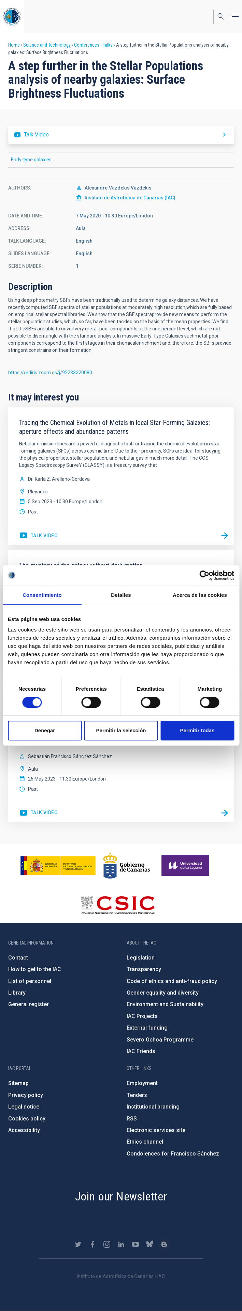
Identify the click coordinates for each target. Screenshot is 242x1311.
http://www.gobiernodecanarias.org (127, 865)
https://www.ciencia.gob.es (58, 865)
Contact (18, 957)
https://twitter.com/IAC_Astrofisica (78, 1244)
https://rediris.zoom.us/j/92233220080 (50, 372)
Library (17, 992)
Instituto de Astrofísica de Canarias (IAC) (130, 197)
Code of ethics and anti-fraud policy (172, 981)
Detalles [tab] (121, 595)
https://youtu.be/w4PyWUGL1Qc (121, 134)
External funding (147, 1028)
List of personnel (29, 981)
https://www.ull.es (186, 865)
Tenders (137, 1095)
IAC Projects (142, 1016)
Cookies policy (26, 1118)
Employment (142, 1083)
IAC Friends (141, 1051)
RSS (132, 1118)
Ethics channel (145, 1141)
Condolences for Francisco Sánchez (173, 1153)
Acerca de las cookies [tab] (200, 595)
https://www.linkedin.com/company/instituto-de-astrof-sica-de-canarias (121, 1244)
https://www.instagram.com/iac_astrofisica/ (107, 1244)
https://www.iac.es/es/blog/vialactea (164, 1244)
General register (28, 1004)
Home (14, 45)
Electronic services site (156, 1130)
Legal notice (23, 1106)
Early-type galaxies (31, 159)
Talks (108, 45)
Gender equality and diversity (163, 992)
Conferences (86, 45)
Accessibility (24, 1130)
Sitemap (18, 1083)
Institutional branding (153, 1106)
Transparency (144, 969)
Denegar (44, 730)
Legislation (141, 957)
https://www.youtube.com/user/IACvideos (135, 1244)
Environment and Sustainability (165, 1004)
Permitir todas (197, 730)
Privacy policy (25, 1095)
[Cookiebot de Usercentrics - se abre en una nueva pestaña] (204, 575)
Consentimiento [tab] (42, 595)
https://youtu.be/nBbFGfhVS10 (38, 812)
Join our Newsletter (121, 1196)
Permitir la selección (121, 730)
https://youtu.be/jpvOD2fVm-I (38, 535)
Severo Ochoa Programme (160, 1039)
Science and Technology (47, 45)
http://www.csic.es (117, 905)
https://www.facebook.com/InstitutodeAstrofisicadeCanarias (92, 1244)
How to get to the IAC (34, 969)
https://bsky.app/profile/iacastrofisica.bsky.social (150, 1244)
